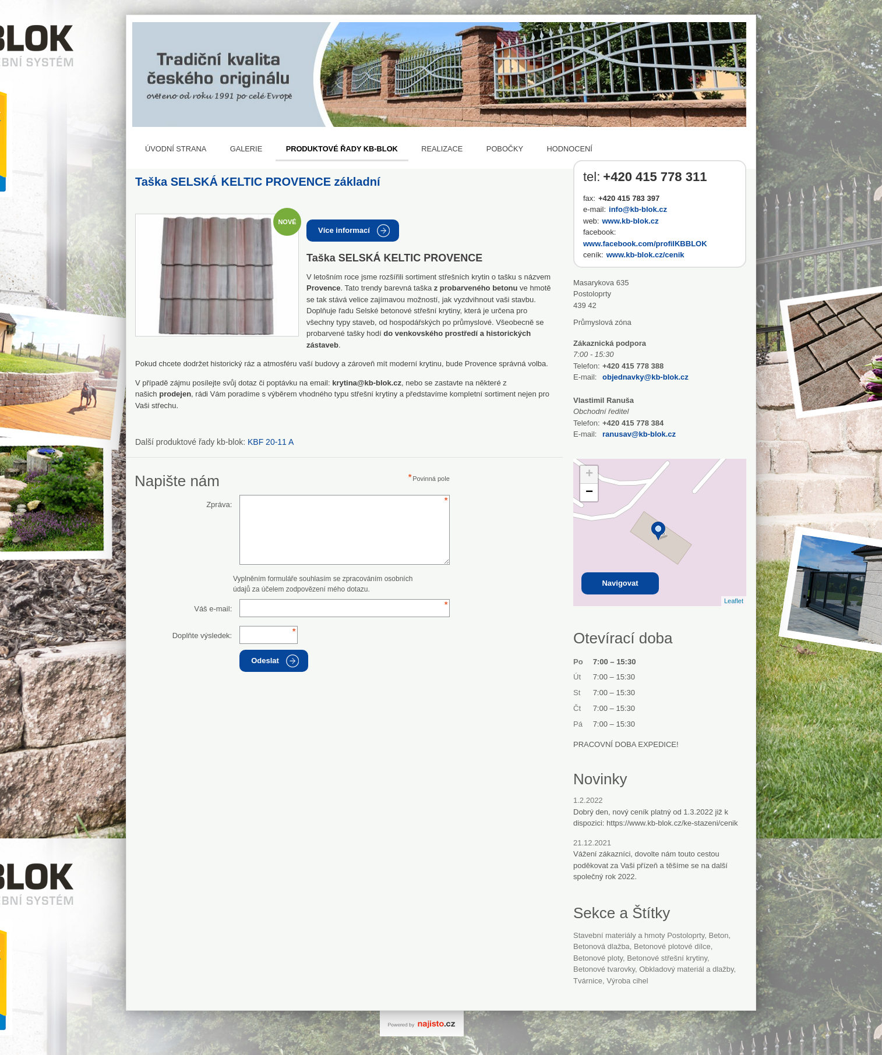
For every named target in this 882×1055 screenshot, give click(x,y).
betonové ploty (598, 958)
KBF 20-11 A (271, 442)
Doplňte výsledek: (202, 635)
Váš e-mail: (213, 608)
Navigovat (620, 583)
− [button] (589, 492)
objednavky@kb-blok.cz (645, 377)
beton (718, 935)
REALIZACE (442, 148)
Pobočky (504, 148)
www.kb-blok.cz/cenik (645, 254)
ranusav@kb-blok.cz (639, 434)
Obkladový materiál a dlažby (686, 969)
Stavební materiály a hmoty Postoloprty (638, 935)
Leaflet (733, 600)
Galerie (246, 148)
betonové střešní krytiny (667, 958)
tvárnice (587, 980)
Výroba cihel (627, 980)
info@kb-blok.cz (638, 209)
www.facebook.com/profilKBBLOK (645, 243)
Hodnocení (569, 148)
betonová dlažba (601, 946)
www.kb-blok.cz (630, 221)
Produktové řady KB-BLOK (342, 148)
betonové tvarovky (604, 969)
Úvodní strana (175, 148)
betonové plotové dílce (672, 946)
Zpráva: (219, 504)
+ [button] (589, 474)
